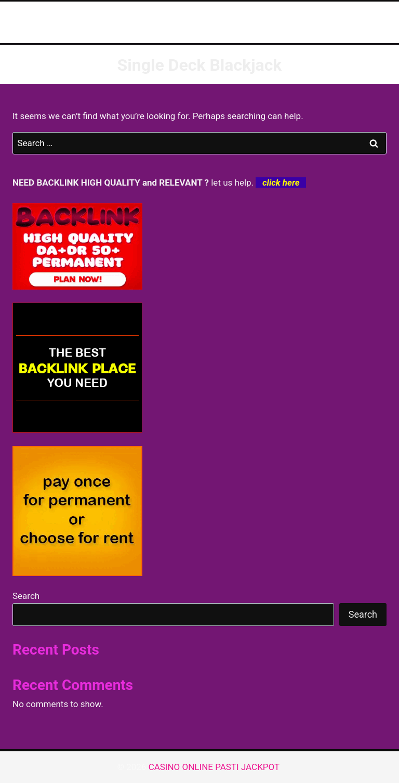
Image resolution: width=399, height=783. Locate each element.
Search (25, 596)
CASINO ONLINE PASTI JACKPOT (215, 767)
